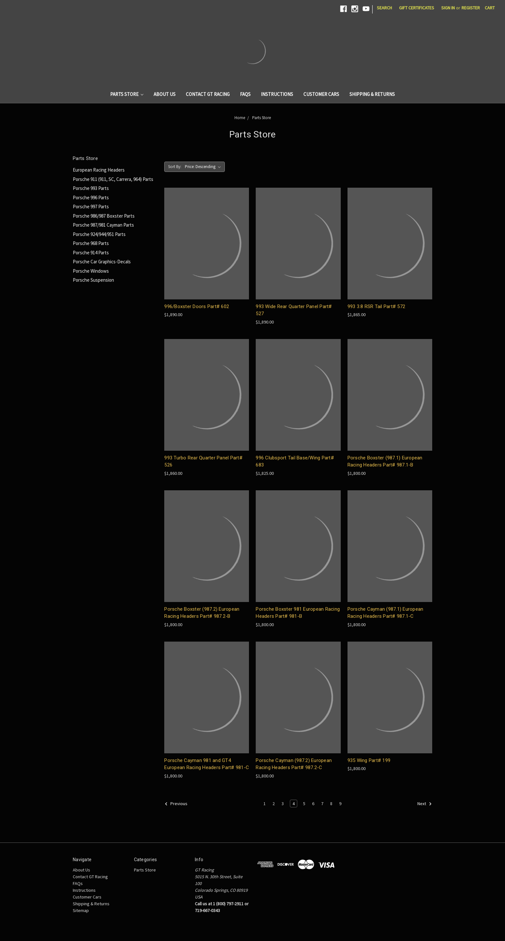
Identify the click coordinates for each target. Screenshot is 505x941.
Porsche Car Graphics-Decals (102, 262)
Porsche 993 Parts (91, 188)
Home (239, 117)
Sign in (448, 8)
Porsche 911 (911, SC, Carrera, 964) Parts (113, 179)
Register (471, 8)
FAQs (245, 94)
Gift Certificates (416, 8)
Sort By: (174, 166)
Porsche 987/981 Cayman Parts (103, 225)
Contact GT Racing (208, 94)
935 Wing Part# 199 (369, 760)
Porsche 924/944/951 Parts (99, 234)
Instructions (277, 94)
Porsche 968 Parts (91, 243)
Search (384, 8)
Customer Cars (321, 94)
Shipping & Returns (372, 94)
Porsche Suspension (93, 280)
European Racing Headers (99, 170)
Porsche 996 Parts (91, 197)
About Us (165, 94)
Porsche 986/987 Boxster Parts (104, 216)
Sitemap (81, 910)
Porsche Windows (91, 271)
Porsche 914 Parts (91, 252)
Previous (176, 804)
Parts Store (127, 94)
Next (424, 804)
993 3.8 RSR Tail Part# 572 (376, 306)
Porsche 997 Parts (91, 206)
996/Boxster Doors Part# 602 (196, 306)
